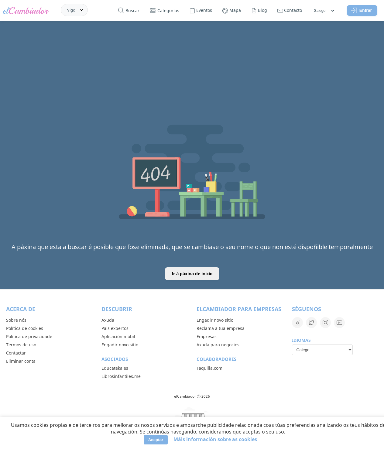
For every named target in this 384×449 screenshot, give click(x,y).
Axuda (107, 320)
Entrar (361, 10)
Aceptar (155, 439)
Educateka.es (114, 368)
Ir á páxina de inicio (192, 273)
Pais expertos (115, 328)
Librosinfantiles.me (121, 376)
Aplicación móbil (118, 336)
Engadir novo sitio (119, 345)
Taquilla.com (209, 368)
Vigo (71, 10)
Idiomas (301, 340)
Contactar (16, 353)
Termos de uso (21, 345)
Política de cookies (24, 328)
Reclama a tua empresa (221, 328)
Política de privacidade (29, 336)
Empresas (207, 336)
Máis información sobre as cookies (215, 439)
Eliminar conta (21, 361)
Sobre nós (16, 320)
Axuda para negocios (218, 345)
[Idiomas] (323, 10)
